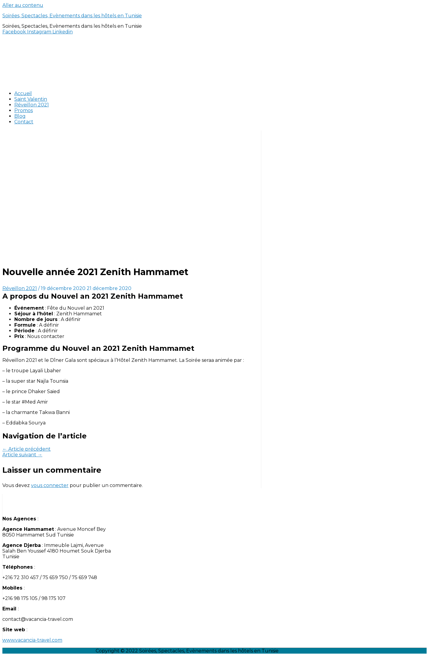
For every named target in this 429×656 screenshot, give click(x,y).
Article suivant (22, 455)
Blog (20, 116)
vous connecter (50, 485)
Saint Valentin (30, 99)
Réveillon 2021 (31, 105)
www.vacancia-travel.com (32, 640)
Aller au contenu (22, 5)
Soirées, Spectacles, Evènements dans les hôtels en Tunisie (72, 15)
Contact (23, 122)
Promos (23, 110)
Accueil (23, 93)
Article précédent (26, 449)
